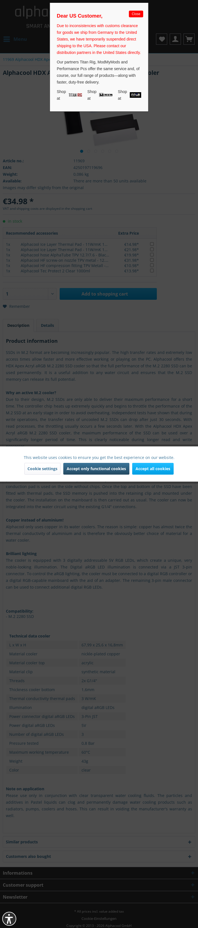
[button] (9, 918)
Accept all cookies (153, 468)
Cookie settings (42, 468)
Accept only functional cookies (96, 468)
